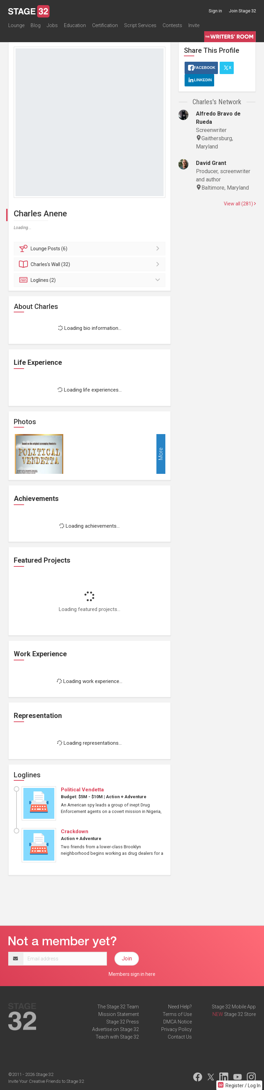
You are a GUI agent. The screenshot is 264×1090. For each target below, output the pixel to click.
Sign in (215, 10)
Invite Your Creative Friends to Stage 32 (46, 1081)
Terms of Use (177, 1014)
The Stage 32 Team (118, 1006)
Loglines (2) (90, 280)
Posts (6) (90, 248)
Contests (172, 25)
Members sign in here (132, 974)
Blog (36, 25)
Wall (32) (90, 264)
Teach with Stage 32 (117, 1037)
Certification (105, 25)
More (160, 453)
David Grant (211, 163)
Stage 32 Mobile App (234, 1006)
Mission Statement (118, 1014)
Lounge (16, 25)
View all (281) (240, 203)
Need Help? (180, 1006)
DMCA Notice (177, 1022)
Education (75, 25)
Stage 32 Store (240, 1014)
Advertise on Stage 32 (115, 1029)
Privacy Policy (176, 1029)
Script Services (140, 25)
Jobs (52, 25)
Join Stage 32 (242, 10)
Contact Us (180, 1037)
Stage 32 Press (122, 1022)
